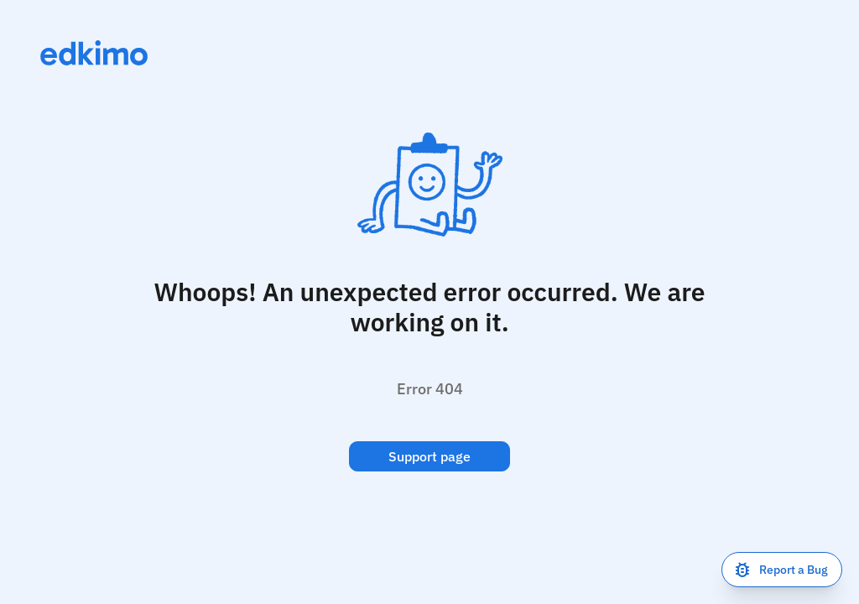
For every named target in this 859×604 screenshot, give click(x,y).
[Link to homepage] (94, 52)
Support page (429, 456)
